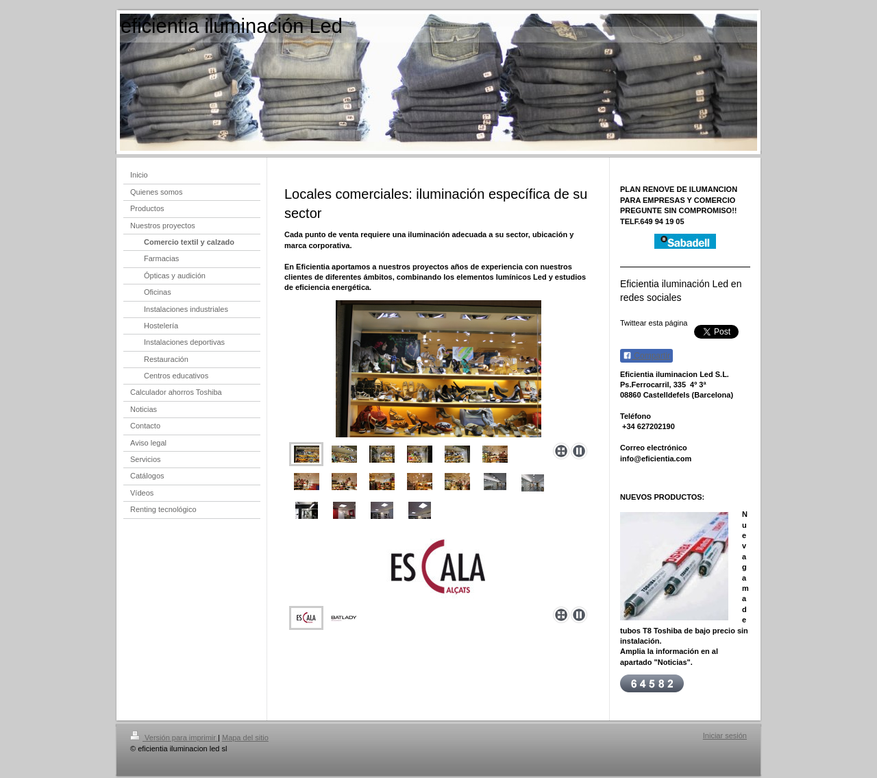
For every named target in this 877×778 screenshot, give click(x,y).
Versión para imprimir (174, 737)
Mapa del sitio (245, 737)
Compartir (646, 356)
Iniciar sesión (725, 735)
